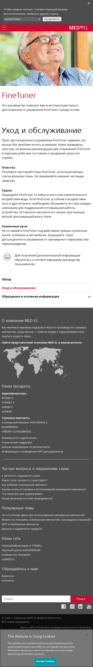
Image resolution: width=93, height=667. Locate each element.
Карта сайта (28, 627)
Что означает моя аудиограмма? (22, 494)
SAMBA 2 (7, 407)
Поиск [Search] (80, 599)
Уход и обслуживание (19, 288)
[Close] (87, 636)
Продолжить (52, 19)
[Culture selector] (22, 19)
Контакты (8, 580)
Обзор (6, 279)
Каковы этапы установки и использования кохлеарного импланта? (44, 489)
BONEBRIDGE (10, 427)
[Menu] (4, 28)
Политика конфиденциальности (57, 627)
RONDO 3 (7, 398)
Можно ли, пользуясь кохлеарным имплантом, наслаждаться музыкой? (46, 519)
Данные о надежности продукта (22, 528)
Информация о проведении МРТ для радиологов (32, 451)
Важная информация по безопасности (26, 447)
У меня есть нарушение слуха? (21, 475)
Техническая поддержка (17, 442)
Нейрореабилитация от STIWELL (22, 545)
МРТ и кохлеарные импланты (20, 524)
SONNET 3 (8, 402)
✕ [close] (89, 3)
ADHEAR (7, 411)
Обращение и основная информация (30, 296)
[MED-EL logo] (78, 27)
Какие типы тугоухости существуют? (24, 480)
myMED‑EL (8, 559)
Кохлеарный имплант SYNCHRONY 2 (24, 422)
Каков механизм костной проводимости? (27, 498)
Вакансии (8, 576)
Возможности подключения (19, 438)
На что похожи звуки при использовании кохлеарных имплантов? (43, 515)
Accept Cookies (45, 662)
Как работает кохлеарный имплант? (24, 484)
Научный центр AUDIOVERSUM (21, 550)
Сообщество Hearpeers (16, 554)
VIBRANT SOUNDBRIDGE (16, 431)
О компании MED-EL (20, 321)
